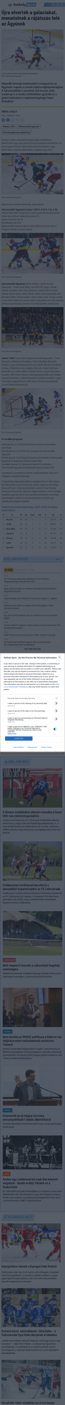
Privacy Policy (46, 747)
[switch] (55, 703)
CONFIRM (18, 738)
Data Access (32, 747)
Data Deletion (18, 747)
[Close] (60, 658)
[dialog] (32, 702)
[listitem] (32, 698)
